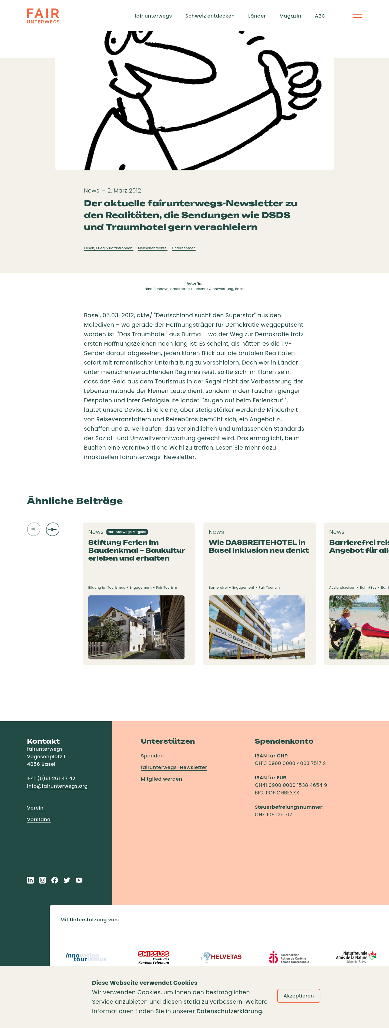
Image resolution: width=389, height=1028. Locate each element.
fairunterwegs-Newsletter (174, 767)
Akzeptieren (299, 995)
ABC (320, 15)
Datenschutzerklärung (229, 1011)
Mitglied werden (161, 779)
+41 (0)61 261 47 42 (51, 778)
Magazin (290, 15)
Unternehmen (184, 248)
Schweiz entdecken (210, 15)
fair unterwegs (153, 15)
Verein (35, 807)
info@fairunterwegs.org (57, 786)
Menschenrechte (153, 248)
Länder (257, 15)
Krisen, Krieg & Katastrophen (108, 248)
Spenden (152, 755)
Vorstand (39, 819)
